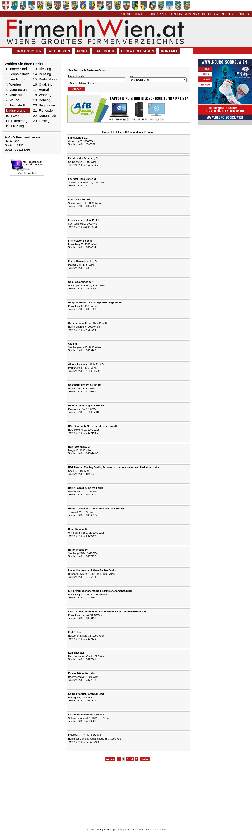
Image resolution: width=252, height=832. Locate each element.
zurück (110, 759)
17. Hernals (42, 89)
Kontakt (169, 51)
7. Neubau (13, 100)
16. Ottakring (43, 84)
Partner (118, 829)
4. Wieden (13, 84)
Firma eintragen (137, 51)
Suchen (76, 89)
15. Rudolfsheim (45, 79)
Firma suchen (28, 51)
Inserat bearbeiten (156, 829)
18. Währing (42, 95)
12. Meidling (14, 126)
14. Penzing (42, 74)
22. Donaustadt (44, 115)
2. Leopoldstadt (17, 74)
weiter (145, 759)
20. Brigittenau (44, 105)
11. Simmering (16, 121)
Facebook (104, 51)
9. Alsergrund (15, 110)
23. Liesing (41, 121)
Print (82, 51)
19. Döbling (41, 100)
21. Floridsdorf (44, 110)
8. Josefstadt (15, 105)
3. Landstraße (16, 79)
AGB (127, 829)
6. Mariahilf (13, 95)
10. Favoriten (15, 115)
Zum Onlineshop (27, 173)
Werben (108, 829)
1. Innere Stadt (16, 69)
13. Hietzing (42, 69)
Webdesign (59, 51)
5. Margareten (16, 89)
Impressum (138, 829)
